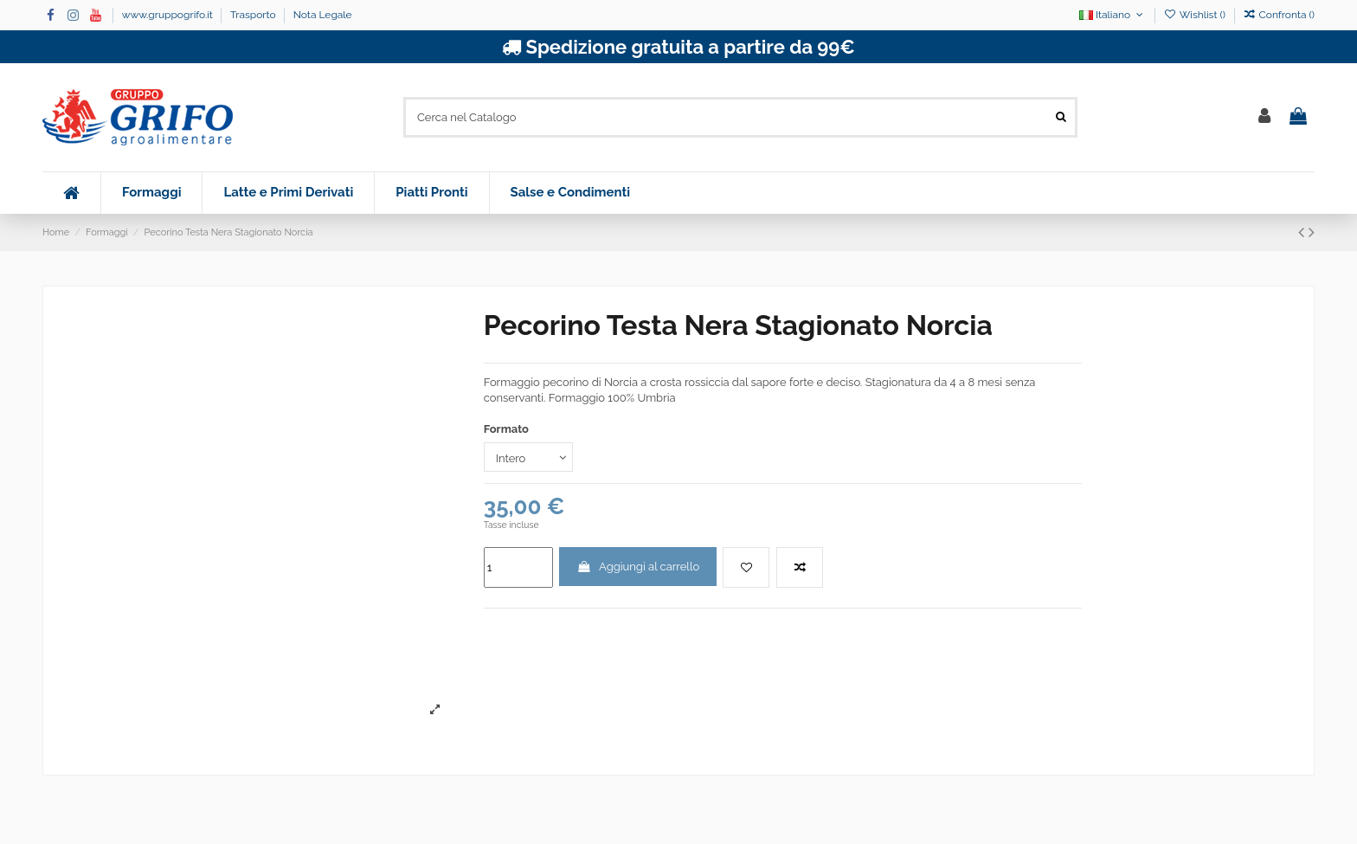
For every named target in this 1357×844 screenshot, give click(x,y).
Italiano (1113, 15)
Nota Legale (322, 15)
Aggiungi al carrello (637, 566)
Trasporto (254, 15)
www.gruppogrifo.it (168, 15)
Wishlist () (1196, 15)
